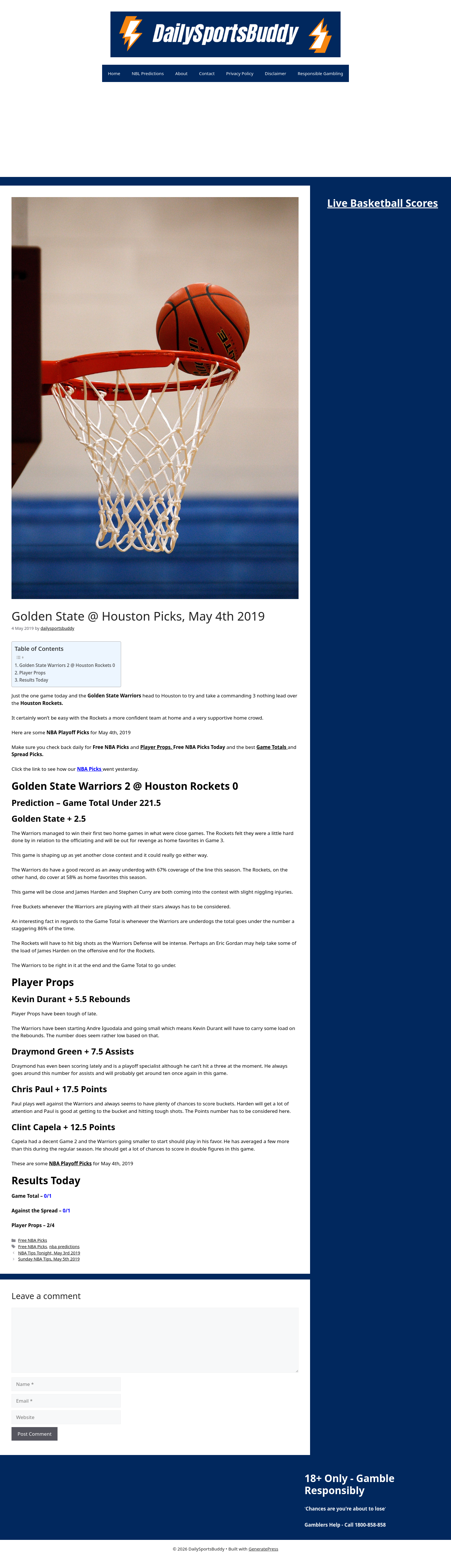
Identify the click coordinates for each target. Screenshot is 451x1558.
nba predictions (64, 1246)
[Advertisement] (225, 136)
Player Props (32, 673)
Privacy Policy (239, 73)
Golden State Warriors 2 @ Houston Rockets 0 (67, 665)
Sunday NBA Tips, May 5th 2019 (49, 1259)
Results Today (33, 680)
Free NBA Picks (32, 1240)
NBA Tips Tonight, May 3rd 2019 (49, 1253)
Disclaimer (275, 73)
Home (114, 73)
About (181, 73)
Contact (207, 73)
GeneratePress (263, 1549)
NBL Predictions (148, 73)
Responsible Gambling (320, 73)
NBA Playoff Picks (70, 1163)
